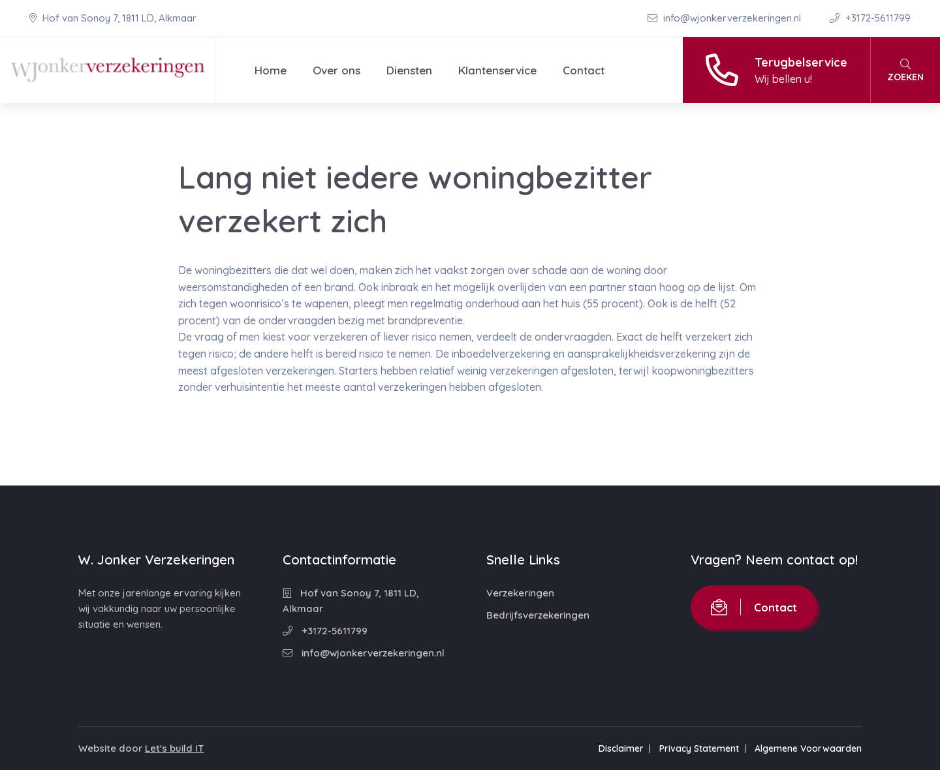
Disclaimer (621, 748)
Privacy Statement (699, 748)
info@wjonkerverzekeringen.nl (726, 18)
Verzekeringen (520, 593)
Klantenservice (497, 70)
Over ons (336, 70)
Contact (583, 70)
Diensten (409, 70)
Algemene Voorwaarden (808, 748)
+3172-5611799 (870, 18)
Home (271, 70)
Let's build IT (174, 748)
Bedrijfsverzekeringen (537, 615)
